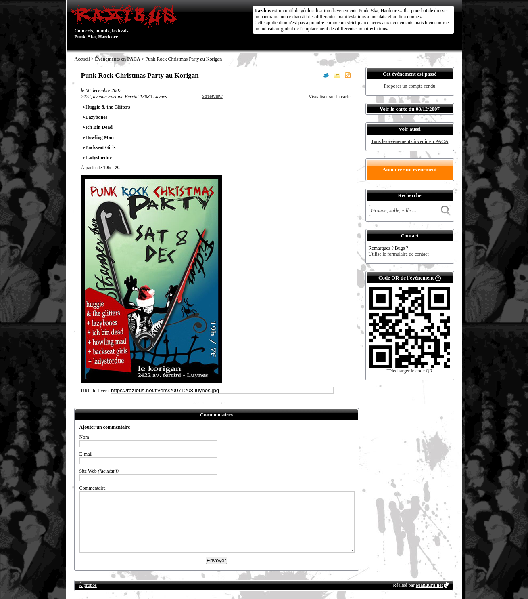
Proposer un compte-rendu (409, 86)
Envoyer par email (337, 75)
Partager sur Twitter (326, 75)
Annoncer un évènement (409, 169)
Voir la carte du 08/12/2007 (410, 109)
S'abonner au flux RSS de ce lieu (347, 75)
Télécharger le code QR (409, 371)
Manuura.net (429, 585)
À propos (88, 585)
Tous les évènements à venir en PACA (410, 141)
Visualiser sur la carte (330, 96)
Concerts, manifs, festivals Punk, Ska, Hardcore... (127, 22)
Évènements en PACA (117, 59)
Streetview (212, 96)
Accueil (82, 59)
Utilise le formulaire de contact (399, 254)
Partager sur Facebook (315, 75)
